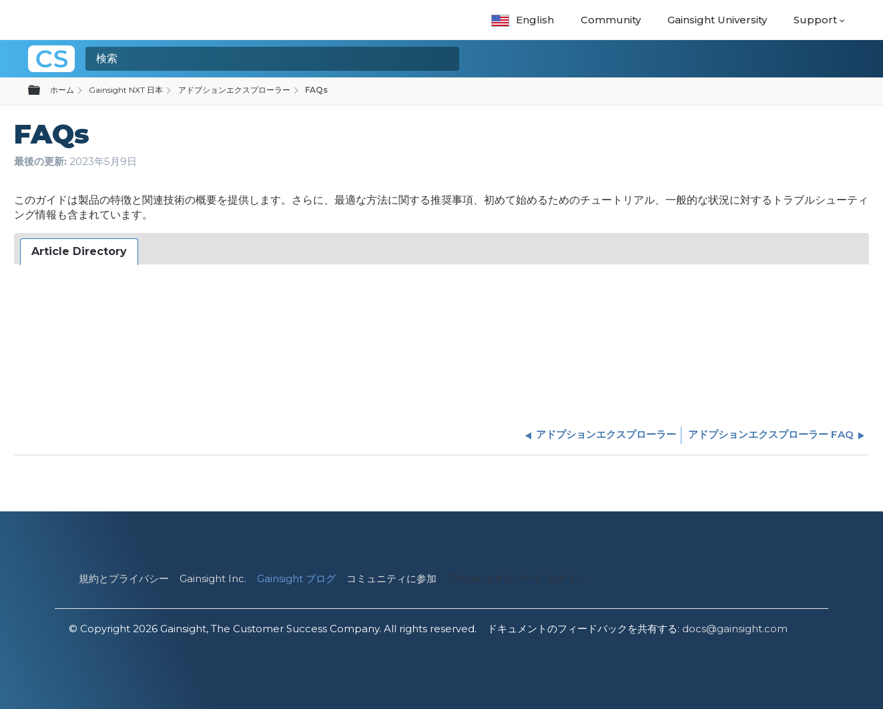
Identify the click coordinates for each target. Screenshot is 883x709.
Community (611, 19)
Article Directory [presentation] (79, 251)
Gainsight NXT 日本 (126, 90)
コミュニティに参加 (391, 578)
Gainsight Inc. (213, 578)
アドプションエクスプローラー (234, 90)
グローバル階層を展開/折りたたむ (42, 90)
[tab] (79, 251)
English (522, 19)
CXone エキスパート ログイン (517, 578)
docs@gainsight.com (735, 628)
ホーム (62, 90)
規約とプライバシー (124, 578)
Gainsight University (717, 19)
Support (815, 19)
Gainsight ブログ (296, 578)
